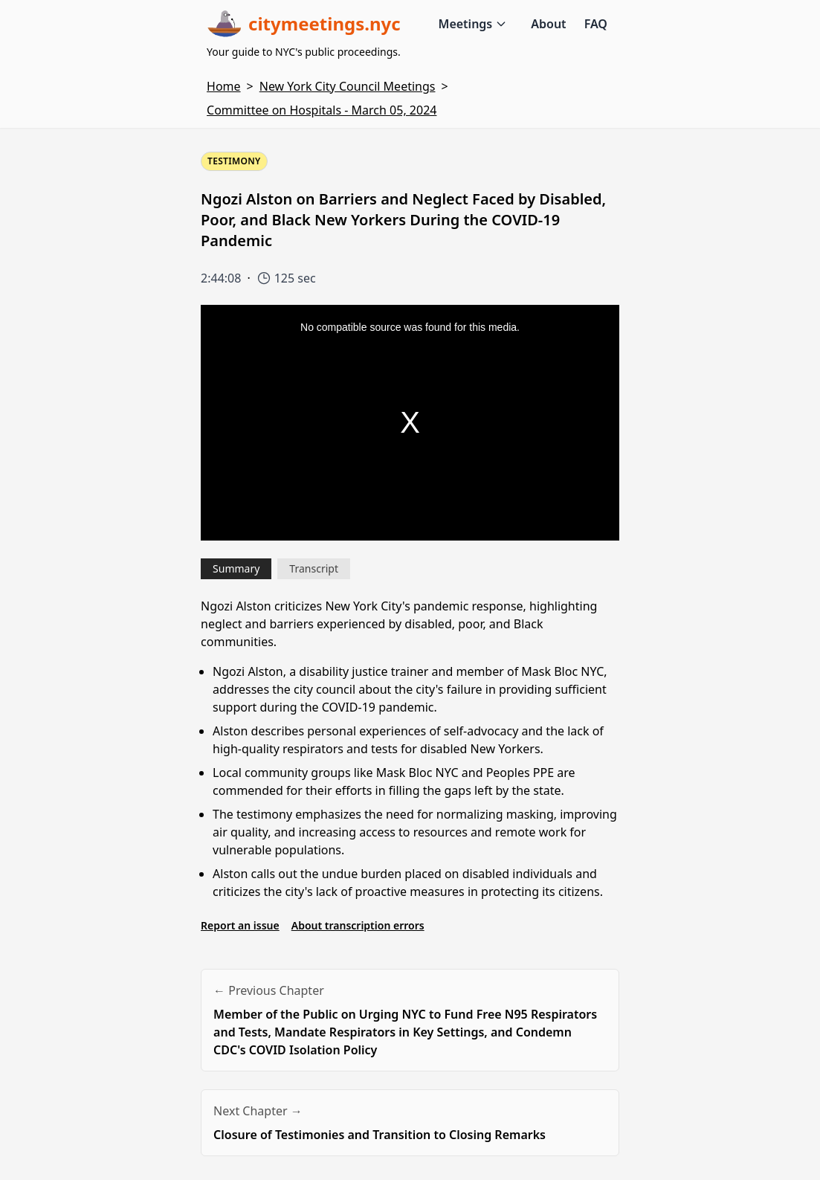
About (548, 24)
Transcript (313, 568)
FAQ (595, 24)
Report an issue (240, 925)
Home (224, 86)
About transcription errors (357, 925)
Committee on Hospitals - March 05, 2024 (321, 110)
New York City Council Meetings (347, 86)
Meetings (473, 24)
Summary (236, 568)
